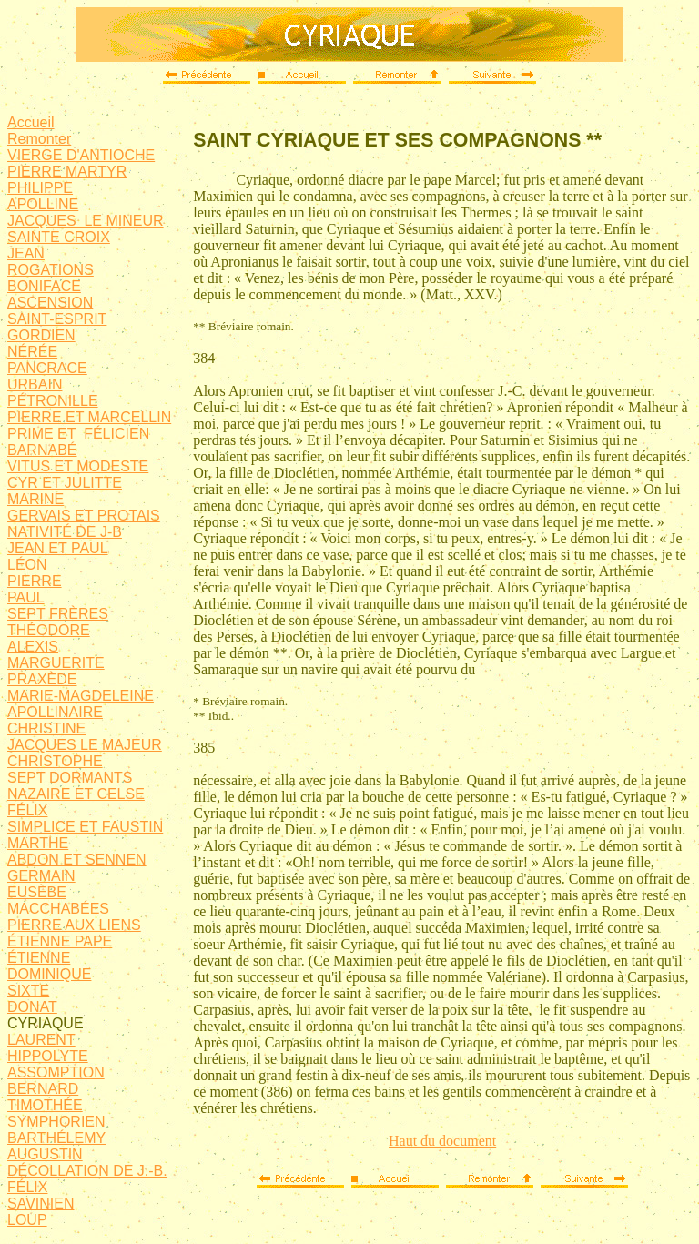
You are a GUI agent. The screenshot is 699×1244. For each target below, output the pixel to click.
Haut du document (442, 1140)
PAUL (26, 597)
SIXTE (28, 990)
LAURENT (41, 1039)
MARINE (35, 499)
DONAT (32, 1007)
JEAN (26, 253)
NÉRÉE (32, 351)
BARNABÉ (41, 450)
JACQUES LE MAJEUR (84, 745)
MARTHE (37, 843)
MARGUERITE (56, 663)
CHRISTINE (46, 728)
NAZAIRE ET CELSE (76, 794)
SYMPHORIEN (56, 1121)
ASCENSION (50, 302)
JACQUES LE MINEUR (85, 220)
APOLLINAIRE (55, 712)
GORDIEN (41, 335)
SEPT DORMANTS (70, 777)
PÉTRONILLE (52, 401)
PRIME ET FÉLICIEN (78, 433)
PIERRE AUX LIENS (74, 925)
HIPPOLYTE (47, 1056)
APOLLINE (42, 204)
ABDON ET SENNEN (77, 859)
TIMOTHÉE (45, 1105)
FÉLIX (27, 810)
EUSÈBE (36, 892)
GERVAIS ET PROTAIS (83, 515)
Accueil (31, 122)
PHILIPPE (40, 188)
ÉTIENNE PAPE (59, 941)
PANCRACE (47, 368)
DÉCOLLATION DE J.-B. (87, 1170)
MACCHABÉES (58, 908)
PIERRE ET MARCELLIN (89, 417)
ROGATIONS (50, 270)
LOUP (27, 1220)
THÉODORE (48, 630)
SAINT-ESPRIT (56, 319)
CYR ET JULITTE (64, 483)
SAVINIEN (41, 1203)
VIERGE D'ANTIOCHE (81, 155)
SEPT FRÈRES (57, 614)
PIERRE (34, 581)
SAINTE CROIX (58, 237)
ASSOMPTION (56, 1072)
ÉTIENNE (38, 958)
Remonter (39, 139)
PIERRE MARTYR (67, 171)
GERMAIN (41, 876)
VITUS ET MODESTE (77, 466)
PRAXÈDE (41, 679)
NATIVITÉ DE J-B (64, 532)
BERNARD (42, 1089)
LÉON (27, 564)
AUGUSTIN (45, 1154)
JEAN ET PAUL (57, 548)
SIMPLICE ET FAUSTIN (85, 826)
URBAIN (34, 384)
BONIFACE (44, 286)
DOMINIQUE (49, 974)
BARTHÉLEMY (56, 1138)
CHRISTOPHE (55, 761)
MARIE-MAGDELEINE (80, 695)
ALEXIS (32, 646)
